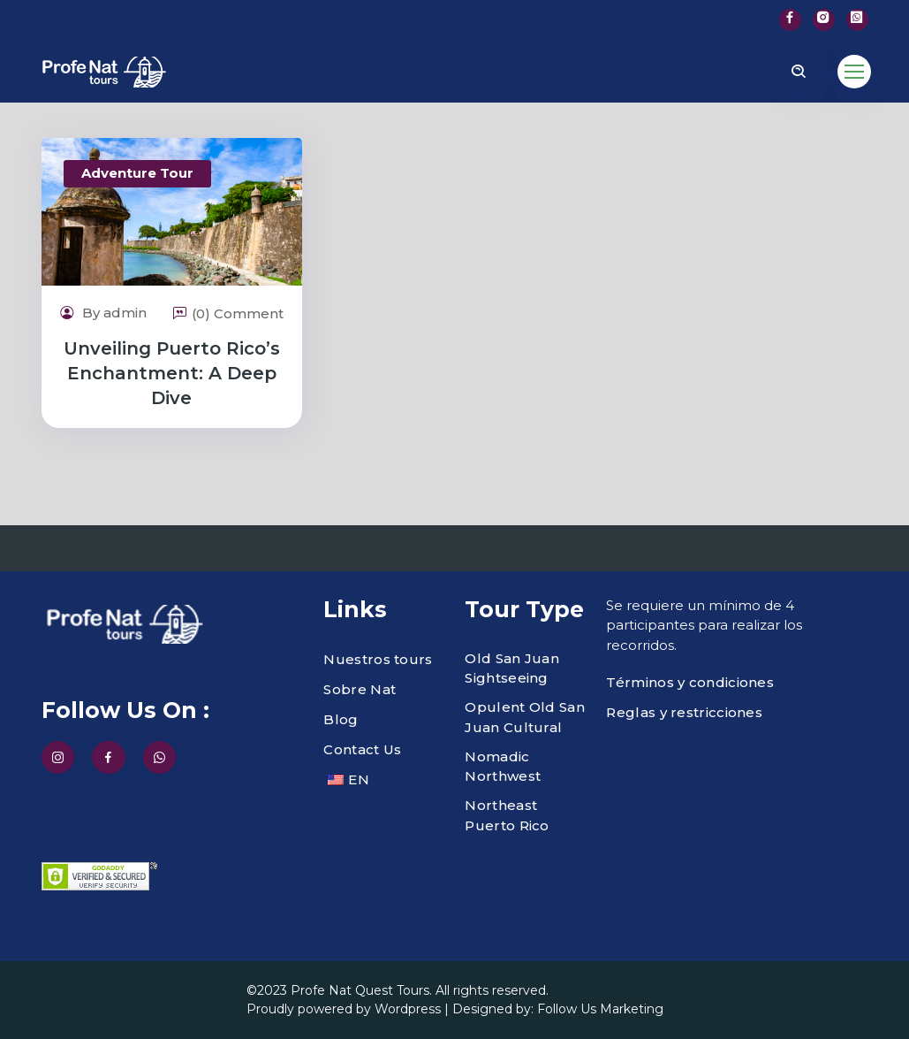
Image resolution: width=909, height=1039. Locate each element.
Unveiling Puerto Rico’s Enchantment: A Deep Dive (172, 373)
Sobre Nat (359, 689)
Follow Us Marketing (600, 1009)
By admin (103, 312)
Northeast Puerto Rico (507, 815)
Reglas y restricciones (684, 712)
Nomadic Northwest (503, 766)
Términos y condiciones (690, 682)
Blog (340, 719)
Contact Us (362, 749)
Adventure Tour (137, 172)
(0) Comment (228, 313)
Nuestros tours (377, 659)
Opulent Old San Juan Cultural (525, 717)
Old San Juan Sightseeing (512, 668)
